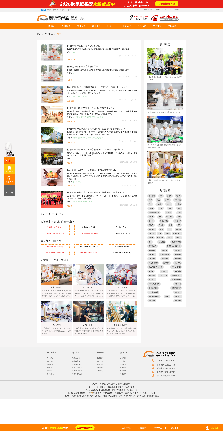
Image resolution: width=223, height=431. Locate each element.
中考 (150, 242)
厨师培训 (165, 259)
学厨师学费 (163, 275)
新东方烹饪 (164, 221)
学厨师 (178, 229)
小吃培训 (152, 196)
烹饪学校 (152, 229)
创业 (170, 225)
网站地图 (152, 393)
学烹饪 (169, 196)
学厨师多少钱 (164, 254)
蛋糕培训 (166, 263)
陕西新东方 (92, 117)
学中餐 (151, 221)
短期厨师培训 (176, 279)
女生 (160, 208)
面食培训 (178, 284)
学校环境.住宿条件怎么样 (122, 253)
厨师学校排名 (176, 275)
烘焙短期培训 (176, 267)
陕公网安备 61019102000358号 (104, 393)
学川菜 (151, 271)
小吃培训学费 (176, 288)
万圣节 (75, 182)
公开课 (167, 233)
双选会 (75, 201)
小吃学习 (178, 296)
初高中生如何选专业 (55, 227)
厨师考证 (158, 427)
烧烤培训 (164, 271)
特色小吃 (160, 238)
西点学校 (76, 117)
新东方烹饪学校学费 (155, 267)
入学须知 (142, 26)
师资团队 (111, 26)
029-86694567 (167, 360)
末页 (61, 214)
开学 (179, 225)
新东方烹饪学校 (154, 212)
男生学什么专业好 (123, 227)
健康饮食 (152, 233)
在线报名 (174, 427)
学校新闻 (72, 87)
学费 (101, 117)
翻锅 (79, 201)
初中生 (151, 208)
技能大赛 (178, 221)
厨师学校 (178, 200)
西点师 (161, 225)
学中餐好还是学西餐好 (89, 233)
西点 (59, 33)
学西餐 (151, 238)
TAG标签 (49, 33)
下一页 (55, 214)
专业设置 (81, 26)
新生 (179, 217)
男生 (169, 208)
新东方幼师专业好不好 (55, 233)
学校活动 (169, 217)
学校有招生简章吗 (123, 233)
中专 (166, 296)
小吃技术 (152, 279)
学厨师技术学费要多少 (55, 247)
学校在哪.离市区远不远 (89, 253)
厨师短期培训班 (154, 284)
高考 (150, 204)
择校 (179, 208)
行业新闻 (72, 46)
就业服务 (96, 26)
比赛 (150, 200)
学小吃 (178, 238)
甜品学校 (178, 300)
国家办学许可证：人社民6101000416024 (156, 10)
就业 (158, 200)
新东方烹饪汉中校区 (166, 376)
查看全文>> (71, 59)
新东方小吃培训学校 (166, 372)
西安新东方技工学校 (166, 365)
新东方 (75, 96)
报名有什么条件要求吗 (89, 247)
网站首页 (51, 26)
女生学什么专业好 (89, 227)
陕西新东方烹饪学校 (174, 246)
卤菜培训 (152, 250)
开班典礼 (178, 263)
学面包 (170, 238)
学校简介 (66, 26)
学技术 (151, 217)
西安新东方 (152, 246)
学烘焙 (168, 212)
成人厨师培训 (153, 292)
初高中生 (162, 242)
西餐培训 (178, 259)
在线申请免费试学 (85, 427)
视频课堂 (172, 26)
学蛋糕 (178, 204)
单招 (169, 229)
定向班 (178, 196)
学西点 (71, 66)
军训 (160, 196)
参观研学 (178, 271)
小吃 (159, 217)
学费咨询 (142, 427)
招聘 (179, 212)
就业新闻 (72, 192)
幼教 (159, 233)
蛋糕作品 (84, 96)
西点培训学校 (83, 117)
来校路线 (157, 26)
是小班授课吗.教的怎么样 (55, 253)
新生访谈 (152, 300)
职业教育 (152, 254)
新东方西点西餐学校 (166, 368)
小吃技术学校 (153, 288)
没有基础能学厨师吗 (122, 247)
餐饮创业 (178, 292)
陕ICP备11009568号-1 (83, 393)
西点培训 (152, 259)
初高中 (159, 204)
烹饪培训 (178, 254)
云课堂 (176, 10)
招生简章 (152, 275)
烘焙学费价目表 (154, 296)
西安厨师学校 (176, 242)
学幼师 (167, 200)
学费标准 (126, 26)
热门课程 (126, 427)
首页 (39, 33)
